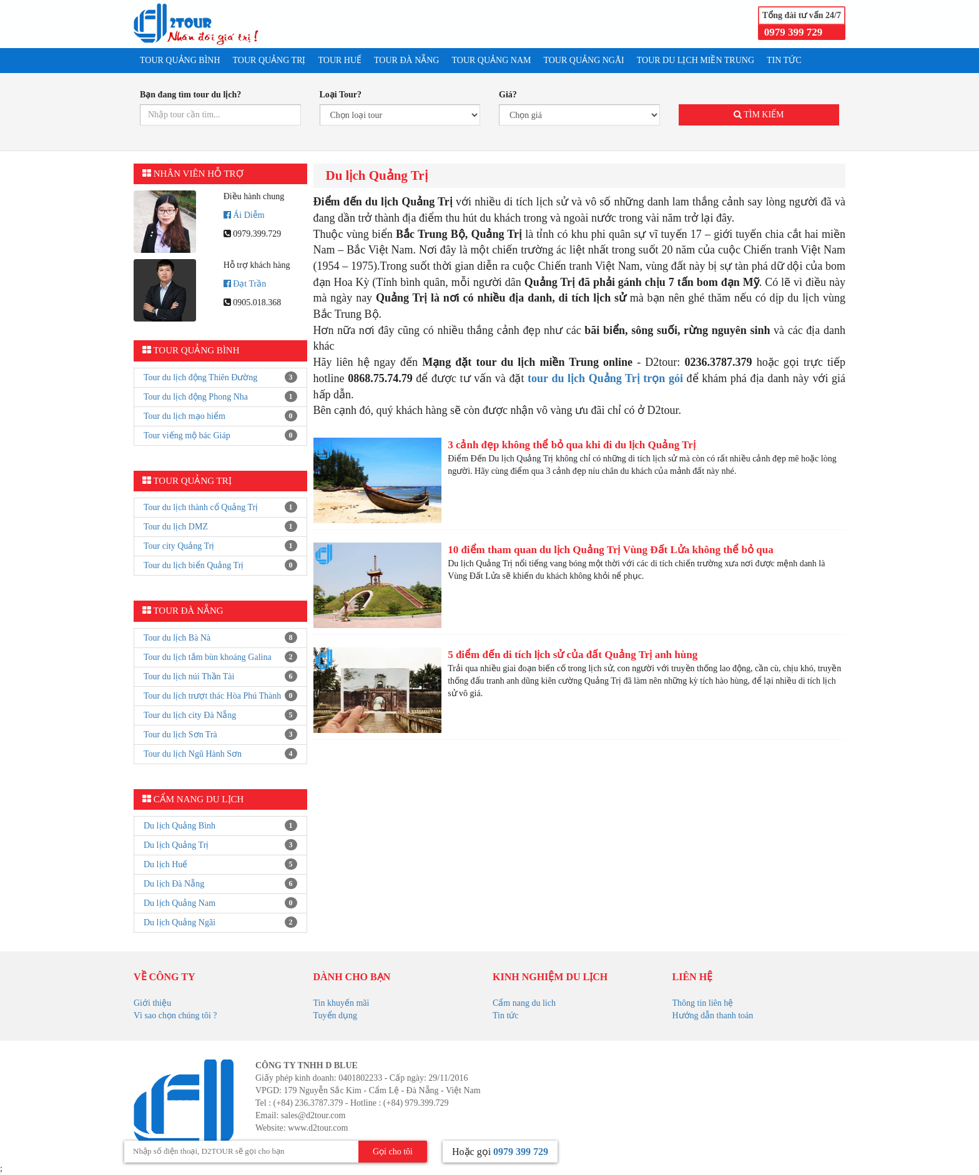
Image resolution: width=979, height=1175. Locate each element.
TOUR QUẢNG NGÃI (583, 60)
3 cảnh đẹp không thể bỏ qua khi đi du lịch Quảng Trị (572, 445)
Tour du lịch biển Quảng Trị (194, 565)
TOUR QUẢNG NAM (491, 60)
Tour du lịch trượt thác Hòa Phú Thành (212, 696)
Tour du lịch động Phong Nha (196, 396)
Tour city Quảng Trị (179, 546)
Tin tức (506, 1015)
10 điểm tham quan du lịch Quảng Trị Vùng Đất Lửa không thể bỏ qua (611, 550)
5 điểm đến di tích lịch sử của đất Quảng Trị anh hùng (572, 655)
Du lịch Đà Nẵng (174, 883)
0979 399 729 (793, 32)
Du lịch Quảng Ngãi (179, 922)
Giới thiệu (152, 1003)
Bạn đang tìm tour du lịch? (190, 94)
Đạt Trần (245, 283)
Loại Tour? (341, 94)
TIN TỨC (784, 60)
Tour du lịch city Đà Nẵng (190, 715)
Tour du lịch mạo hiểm (184, 416)
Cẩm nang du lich (524, 1003)
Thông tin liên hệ (703, 1003)
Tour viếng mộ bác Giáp (187, 435)
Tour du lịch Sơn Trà (180, 734)
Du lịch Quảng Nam (179, 903)
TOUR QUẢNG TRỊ (269, 60)
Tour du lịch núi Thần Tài (189, 676)
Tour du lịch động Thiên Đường (200, 377)
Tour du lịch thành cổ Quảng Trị (201, 507)
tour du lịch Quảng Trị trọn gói (605, 378)
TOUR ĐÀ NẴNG (406, 60)
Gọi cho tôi (393, 1151)
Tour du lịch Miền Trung (695, 60)
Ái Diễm (244, 215)
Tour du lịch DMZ (176, 526)
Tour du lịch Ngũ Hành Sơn (193, 754)
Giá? (508, 94)
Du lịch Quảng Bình (179, 825)
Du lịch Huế (165, 864)
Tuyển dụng (335, 1015)
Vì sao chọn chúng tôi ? (175, 1015)
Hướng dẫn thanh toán (713, 1015)
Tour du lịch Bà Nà (177, 637)
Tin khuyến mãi (341, 1003)
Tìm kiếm (759, 114)
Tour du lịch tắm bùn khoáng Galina (208, 657)
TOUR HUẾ (340, 60)
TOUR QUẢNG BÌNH (180, 60)
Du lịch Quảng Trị (176, 845)
